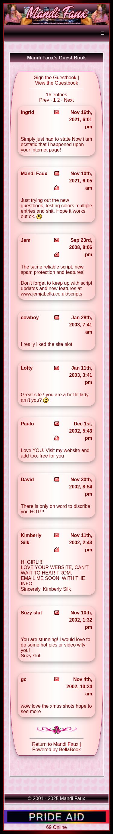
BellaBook (70, 749)
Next (69, 100)
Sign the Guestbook (55, 77)
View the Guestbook (56, 83)
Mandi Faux (66, 744)
